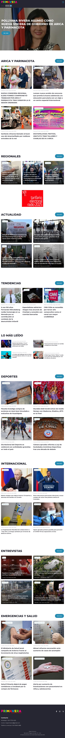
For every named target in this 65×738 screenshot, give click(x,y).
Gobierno (37, 246)
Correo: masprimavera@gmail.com (10, 722)
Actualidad (48, 163)
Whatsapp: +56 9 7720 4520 (8, 720)
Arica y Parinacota (6, 67)
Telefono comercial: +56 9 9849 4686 (11, 725)
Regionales (5, 163)
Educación (5, 221)
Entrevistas (37, 557)
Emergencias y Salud (7, 622)
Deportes (5, 419)
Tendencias (48, 290)
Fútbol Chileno (6, 383)
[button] (26, 49)
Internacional (38, 383)
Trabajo (36, 221)
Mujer (4, 557)
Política (4, 246)
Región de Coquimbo (29, 163)
